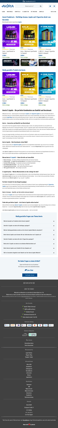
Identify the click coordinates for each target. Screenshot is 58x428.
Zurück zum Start (29, 283)
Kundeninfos (29, 395)
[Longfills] (41, 12)
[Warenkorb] (54, 6)
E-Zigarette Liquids (35, 113)
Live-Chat (29, 270)
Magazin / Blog (29, 355)
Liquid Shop (9, 117)
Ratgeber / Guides (29, 357)
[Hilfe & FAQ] (53, 12)
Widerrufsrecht (29, 389)
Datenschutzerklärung (25, 296)
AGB (29, 386)
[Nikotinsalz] (10, 12)
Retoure (29, 375)
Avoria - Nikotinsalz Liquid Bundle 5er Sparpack (29, 52)
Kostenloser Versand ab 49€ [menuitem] (30, 314)
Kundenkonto (29, 366)
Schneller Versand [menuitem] (30, 312)
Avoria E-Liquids (18, 205)
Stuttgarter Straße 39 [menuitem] (29, 407)
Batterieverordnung (29, 397)
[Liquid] (4, 12)
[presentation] (3, 41)
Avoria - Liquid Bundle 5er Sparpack (8, 52)
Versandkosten (29, 371)
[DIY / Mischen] (34, 12)
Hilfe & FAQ (29, 364)
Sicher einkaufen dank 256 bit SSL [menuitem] (30, 317)
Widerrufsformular (29, 391)
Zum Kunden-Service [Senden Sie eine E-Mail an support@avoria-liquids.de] (29, 275)
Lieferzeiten (29, 373)
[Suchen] (40, 6)
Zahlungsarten (29, 368)
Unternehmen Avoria (29, 343)
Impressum (29, 384)
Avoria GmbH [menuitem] (29, 405)
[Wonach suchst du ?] (29, 6)
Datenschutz (29, 393)
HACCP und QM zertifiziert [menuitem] (30, 309)
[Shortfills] (17, 12)
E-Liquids (27, 113)
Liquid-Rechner (29, 353)
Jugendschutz (29, 377)
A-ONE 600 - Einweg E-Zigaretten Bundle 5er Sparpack (47, 52)
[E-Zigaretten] (25, 12)
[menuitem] (50, 6)
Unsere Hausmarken (29, 345)
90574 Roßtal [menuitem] (29, 410)
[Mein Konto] (50, 6)
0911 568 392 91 (29, 412)
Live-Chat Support (29, 414)
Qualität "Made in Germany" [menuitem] (30, 306)
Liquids (20, 22)
